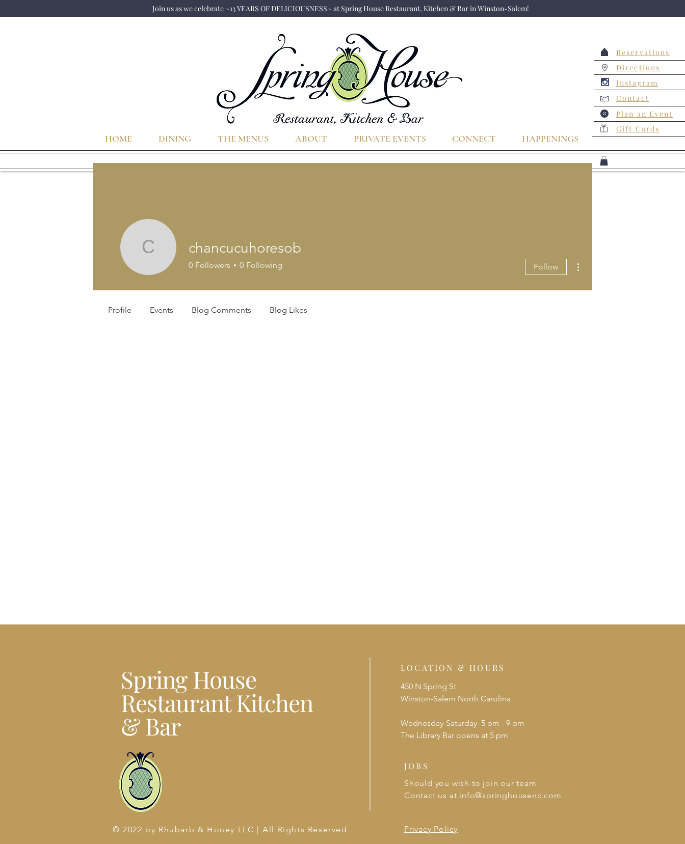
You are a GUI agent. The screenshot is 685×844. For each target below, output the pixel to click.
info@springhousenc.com (510, 795)
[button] (604, 161)
